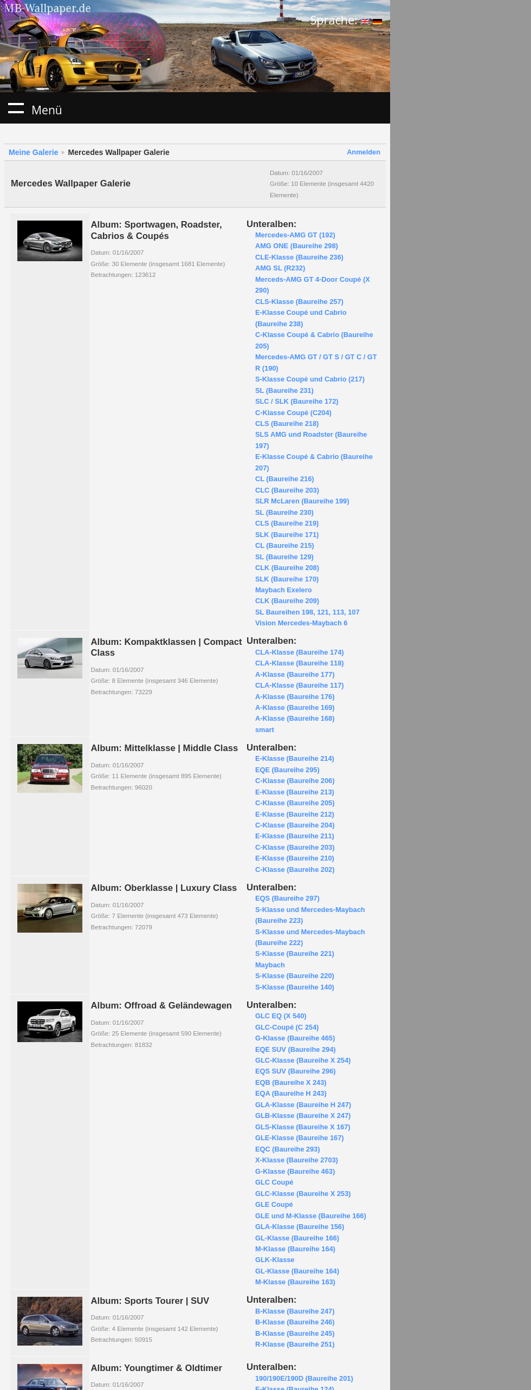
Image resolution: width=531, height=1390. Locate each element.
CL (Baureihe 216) (284, 479)
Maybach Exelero (283, 590)
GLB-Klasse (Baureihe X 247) (303, 1115)
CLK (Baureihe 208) (287, 568)
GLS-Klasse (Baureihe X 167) (303, 1127)
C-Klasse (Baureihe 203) (295, 847)
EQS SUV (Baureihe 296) (295, 1071)
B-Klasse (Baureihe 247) (295, 1311)
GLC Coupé (274, 1182)
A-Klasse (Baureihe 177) (295, 674)
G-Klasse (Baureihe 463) (295, 1171)
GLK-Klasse (275, 1260)
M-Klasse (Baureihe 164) (295, 1249)
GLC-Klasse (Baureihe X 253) (303, 1193)
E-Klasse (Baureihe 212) (294, 814)
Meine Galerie (34, 152)
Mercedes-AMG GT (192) (295, 235)
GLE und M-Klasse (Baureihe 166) (310, 1216)
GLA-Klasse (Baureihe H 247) (303, 1105)
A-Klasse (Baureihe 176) (295, 697)
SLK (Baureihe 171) (287, 535)
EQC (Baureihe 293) (287, 1149)
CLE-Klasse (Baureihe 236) (299, 257)
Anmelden (363, 152)
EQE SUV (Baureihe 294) (295, 1049)
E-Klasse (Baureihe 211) (294, 836)
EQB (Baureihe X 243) (291, 1082)
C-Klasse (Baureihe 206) (295, 781)
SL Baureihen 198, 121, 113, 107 (307, 612)
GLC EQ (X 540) (281, 1016)
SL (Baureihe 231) (284, 390)
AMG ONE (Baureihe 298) (296, 246)
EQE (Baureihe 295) (287, 770)
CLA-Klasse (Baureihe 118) (299, 663)
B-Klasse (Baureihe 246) (295, 1322)
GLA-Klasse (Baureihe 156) (299, 1227)
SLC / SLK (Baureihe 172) (297, 401)
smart (264, 730)
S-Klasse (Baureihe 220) (294, 976)
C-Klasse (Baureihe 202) (295, 869)
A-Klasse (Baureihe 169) (295, 707)
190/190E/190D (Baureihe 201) (304, 1378)
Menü (15, 108)
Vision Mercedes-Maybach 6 (301, 623)
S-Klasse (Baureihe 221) (294, 953)
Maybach (270, 965)
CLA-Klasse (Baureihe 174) (299, 652)
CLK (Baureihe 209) (287, 601)
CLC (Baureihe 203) (287, 490)
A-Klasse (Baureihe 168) (295, 718)
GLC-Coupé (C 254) (287, 1027)
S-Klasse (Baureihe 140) (294, 987)
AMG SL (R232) (280, 268)
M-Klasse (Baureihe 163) (295, 1282)
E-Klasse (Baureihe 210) (294, 858)
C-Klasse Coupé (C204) (293, 413)
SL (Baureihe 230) (284, 512)
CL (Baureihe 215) (284, 545)
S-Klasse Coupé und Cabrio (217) (310, 379)
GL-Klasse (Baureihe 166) (297, 1238)
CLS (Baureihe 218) (287, 423)
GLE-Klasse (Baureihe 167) (299, 1138)
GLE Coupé (274, 1204)
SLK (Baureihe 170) (287, 579)
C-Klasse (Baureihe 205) (295, 803)
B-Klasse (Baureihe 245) (295, 1333)
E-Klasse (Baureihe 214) (294, 758)
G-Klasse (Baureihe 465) (295, 1038)
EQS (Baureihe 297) (287, 898)
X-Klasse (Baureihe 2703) (296, 1160)
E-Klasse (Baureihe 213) (294, 792)
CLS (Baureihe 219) (287, 523)
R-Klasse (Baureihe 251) (295, 1344)
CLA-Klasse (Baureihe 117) (299, 685)
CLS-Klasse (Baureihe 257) (299, 302)
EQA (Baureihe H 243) (291, 1093)
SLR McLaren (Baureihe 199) (302, 501)
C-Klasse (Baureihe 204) (295, 825)
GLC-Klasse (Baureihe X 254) (303, 1060)
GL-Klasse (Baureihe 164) (297, 1271)
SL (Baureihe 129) (284, 557)
